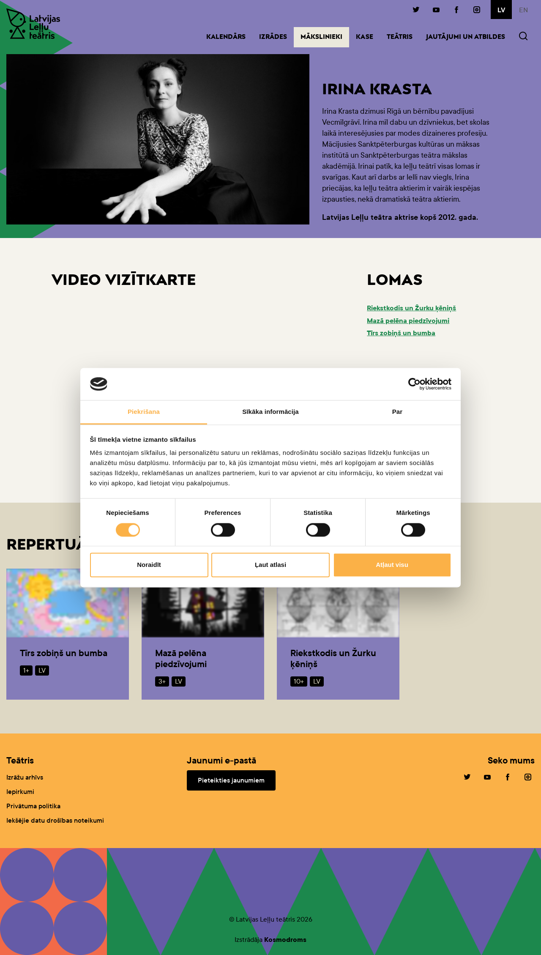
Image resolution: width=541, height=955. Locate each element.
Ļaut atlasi (270, 565)
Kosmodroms (285, 940)
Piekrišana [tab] (144, 412)
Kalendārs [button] (226, 37)
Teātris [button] (400, 37)
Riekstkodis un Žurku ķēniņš (411, 308)
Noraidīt (149, 565)
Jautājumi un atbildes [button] (465, 37)
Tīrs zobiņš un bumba (401, 333)
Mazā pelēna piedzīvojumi (408, 321)
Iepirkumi (20, 792)
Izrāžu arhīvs (24, 777)
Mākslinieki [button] (325, 37)
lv (501, 10)
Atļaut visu (392, 565)
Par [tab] (397, 412)
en (523, 10)
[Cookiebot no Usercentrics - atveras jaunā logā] (414, 384)
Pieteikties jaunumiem (231, 780)
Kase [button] (364, 37)
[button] (523, 37)
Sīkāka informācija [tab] (270, 412)
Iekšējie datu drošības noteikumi (55, 820)
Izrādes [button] (273, 37)
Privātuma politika (33, 806)
